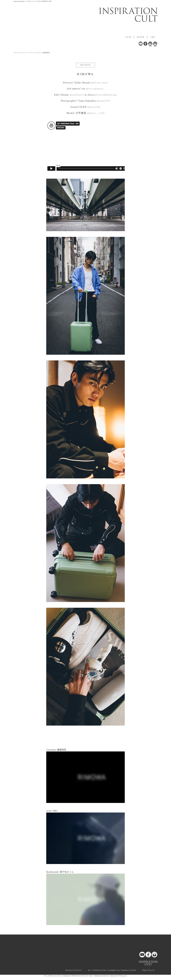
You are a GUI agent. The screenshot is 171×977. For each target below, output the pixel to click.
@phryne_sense (99, 82)
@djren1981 (93, 107)
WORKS (38, 53)
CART (152, 37)
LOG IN (128, 37)
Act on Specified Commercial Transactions (112, 970)
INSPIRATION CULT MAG (23, 53)
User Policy (148, 970)
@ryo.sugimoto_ (94, 88)
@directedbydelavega (105, 94)
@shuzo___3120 (95, 113)
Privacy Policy (73, 970)
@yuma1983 (103, 100)
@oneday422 (76, 94)
